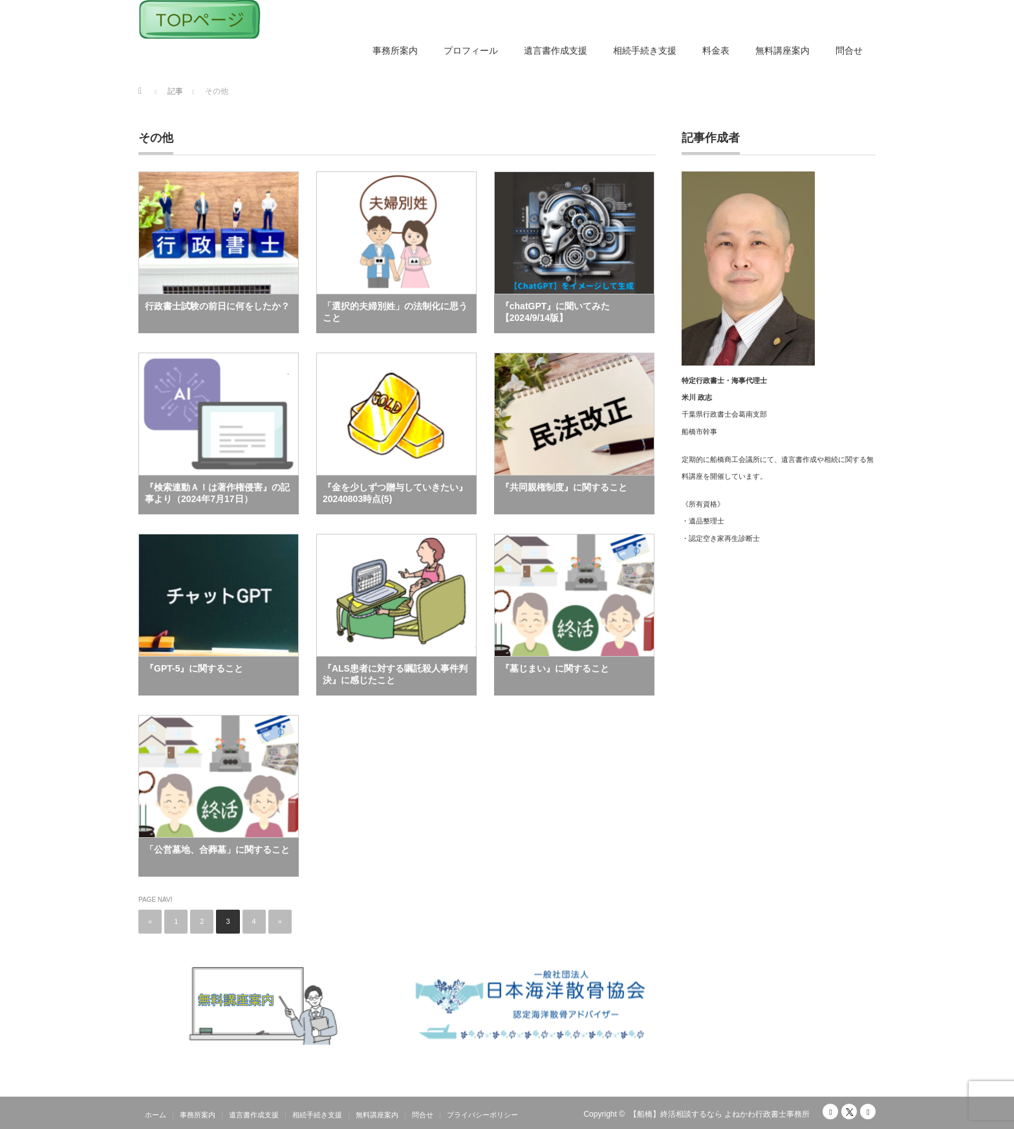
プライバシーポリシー (482, 1115)
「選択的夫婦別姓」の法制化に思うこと (395, 312)
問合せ (849, 50)
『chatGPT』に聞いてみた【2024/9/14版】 (555, 312)
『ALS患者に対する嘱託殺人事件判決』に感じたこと (395, 674)
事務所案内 (395, 50)
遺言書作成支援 (555, 50)
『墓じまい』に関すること (555, 668)
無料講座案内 (782, 50)
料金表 (715, 50)
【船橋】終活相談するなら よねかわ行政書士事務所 (719, 1114)
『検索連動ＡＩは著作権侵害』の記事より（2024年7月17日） (217, 493)
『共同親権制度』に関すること (564, 487)
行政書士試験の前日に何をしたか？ (217, 306)
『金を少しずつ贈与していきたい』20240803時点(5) (395, 493)
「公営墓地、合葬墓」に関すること (217, 849)
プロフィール (471, 50)
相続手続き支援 (644, 50)
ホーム (155, 1115)
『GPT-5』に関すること (194, 668)
